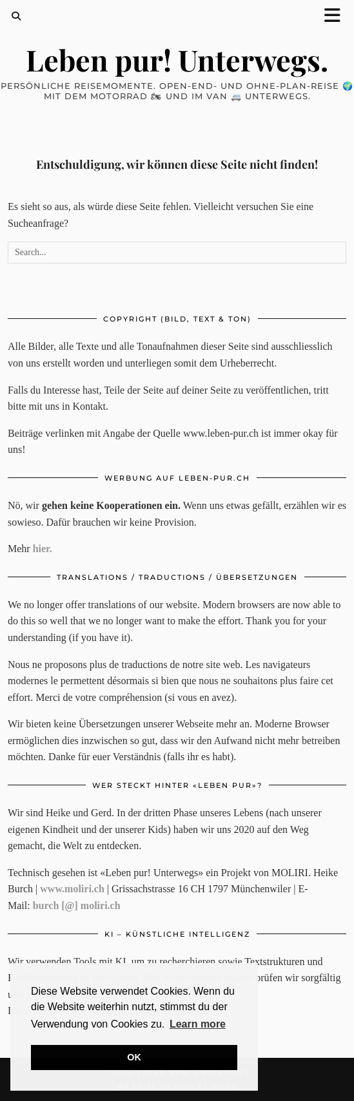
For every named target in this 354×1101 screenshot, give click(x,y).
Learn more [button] (198, 1024)
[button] (336, 16)
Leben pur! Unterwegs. (177, 59)
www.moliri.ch (72, 888)
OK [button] (134, 1057)
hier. (42, 548)
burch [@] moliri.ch (77, 905)
